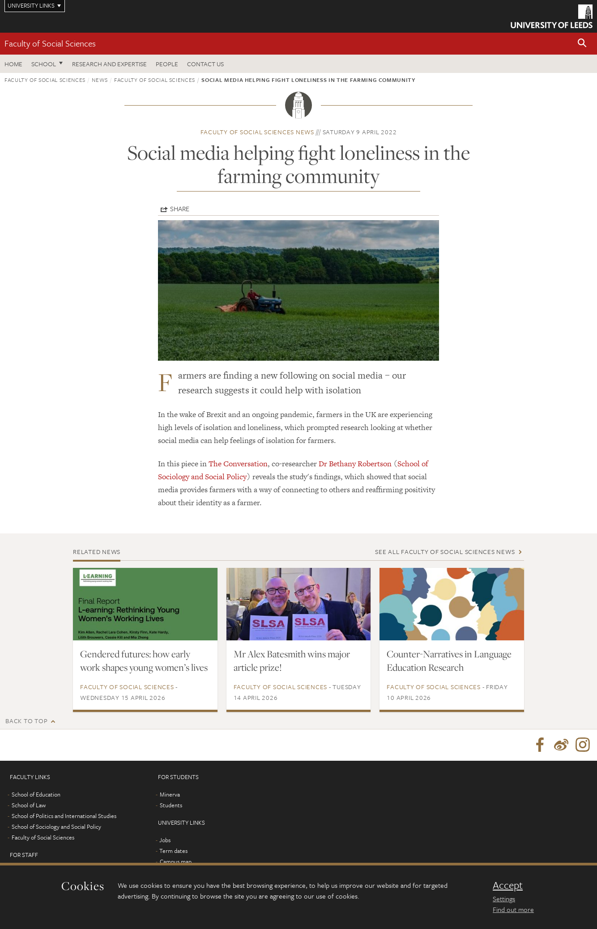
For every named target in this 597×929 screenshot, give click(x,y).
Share (179, 208)
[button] (582, 43)
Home (13, 63)
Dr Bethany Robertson (354, 463)
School (43, 63)
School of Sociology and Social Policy (56, 826)
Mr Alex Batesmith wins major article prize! (292, 660)
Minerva (170, 794)
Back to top (26, 720)
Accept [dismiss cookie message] (508, 885)
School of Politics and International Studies (64, 815)
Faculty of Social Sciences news (257, 131)
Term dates (173, 850)
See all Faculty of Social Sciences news (445, 551)
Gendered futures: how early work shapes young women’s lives (144, 660)
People (167, 63)
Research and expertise (109, 63)
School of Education (36, 794)
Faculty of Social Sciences (50, 43)
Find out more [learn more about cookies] (513, 909)
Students (171, 805)
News (100, 80)
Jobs (165, 839)
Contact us (205, 63)
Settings (504, 898)
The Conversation (238, 463)
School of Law (29, 805)
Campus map (176, 861)
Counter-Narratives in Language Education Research (449, 660)
